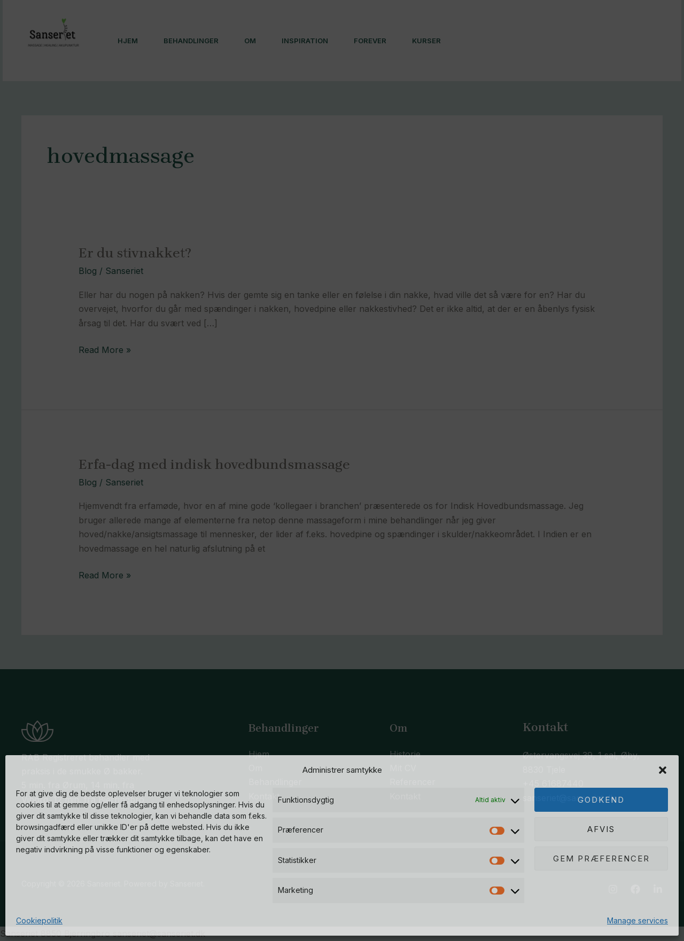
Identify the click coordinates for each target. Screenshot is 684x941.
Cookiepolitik (39, 920)
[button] (662, 770)
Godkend (601, 800)
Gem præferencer (601, 858)
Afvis (601, 829)
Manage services (637, 920)
